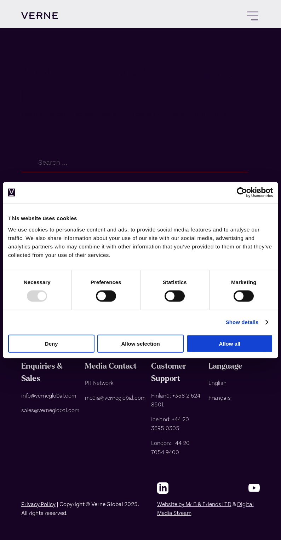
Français (219, 397)
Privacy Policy (38, 503)
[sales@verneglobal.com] (50, 410)
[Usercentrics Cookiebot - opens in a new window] (242, 192)
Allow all (229, 343)
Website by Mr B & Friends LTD (194, 503)
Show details (242, 322)
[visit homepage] (39, 15)
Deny (51, 343)
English (217, 382)
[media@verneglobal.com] (115, 397)
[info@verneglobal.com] (50, 395)
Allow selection (140, 343)
